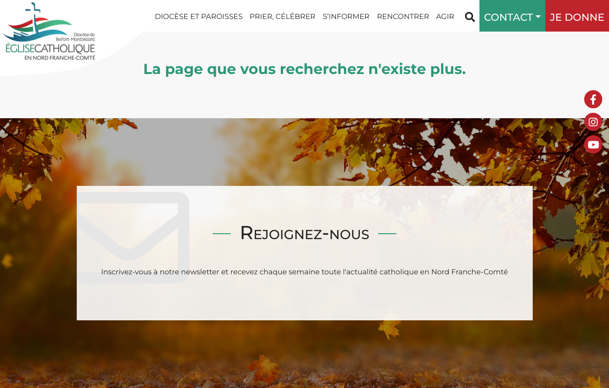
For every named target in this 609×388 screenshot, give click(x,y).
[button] (536, 16)
